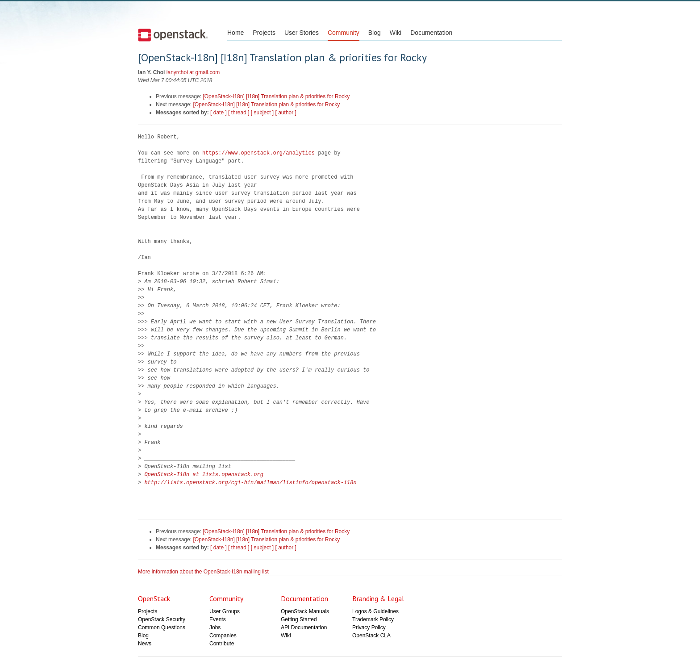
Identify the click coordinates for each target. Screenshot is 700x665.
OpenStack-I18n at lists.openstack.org (203, 474)
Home (235, 32)
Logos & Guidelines (375, 611)
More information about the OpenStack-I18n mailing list (203, 572)
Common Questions (161, 627)
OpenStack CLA (371, 635)
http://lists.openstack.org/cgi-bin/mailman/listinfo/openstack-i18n (250, 482)
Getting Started (299, 619)
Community (343, 32)
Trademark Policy (373, 619)
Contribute (221, 643)
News (144, 643)
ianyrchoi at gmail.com (193, 72)
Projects (264, 32)
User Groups (224, 611)
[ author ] (285, 112)
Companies (223, 635)
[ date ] (218, 112)
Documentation (431, 32)
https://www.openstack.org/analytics (258, 153)
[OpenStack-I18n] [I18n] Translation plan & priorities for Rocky (276, 96)
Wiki (395, 32)
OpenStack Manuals (305, 611)
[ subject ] (262, 112)
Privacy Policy (369, 627)
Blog (374, 32)
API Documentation (304, 627)
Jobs (215, 627)
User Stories (301, 32)
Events (217, 619)
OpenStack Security (161, 619)
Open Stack (173, 35)
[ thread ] (238, 112)
